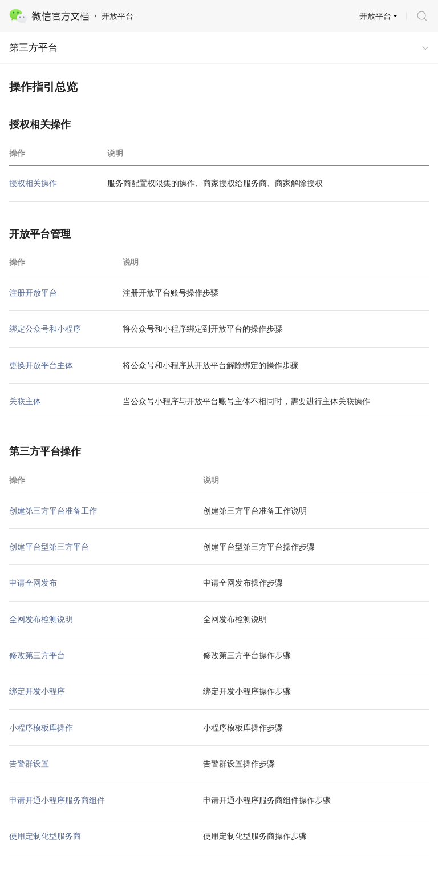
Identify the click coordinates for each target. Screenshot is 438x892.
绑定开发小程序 (37, 691)
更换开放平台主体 (41, 365)
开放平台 (375, 16)
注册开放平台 (33, 292)
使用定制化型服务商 (45, 836)
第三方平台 (33, 47)
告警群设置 (29, 763)
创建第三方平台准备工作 (53, 510)
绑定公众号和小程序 (45, 328)
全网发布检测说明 (41, 619)
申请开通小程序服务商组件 (57, 800)
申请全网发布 (33, 582)
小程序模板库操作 (41, 727)
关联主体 (25, 401)
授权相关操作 (33, 183)
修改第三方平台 (37, 655)
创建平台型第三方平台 (49, 546)
